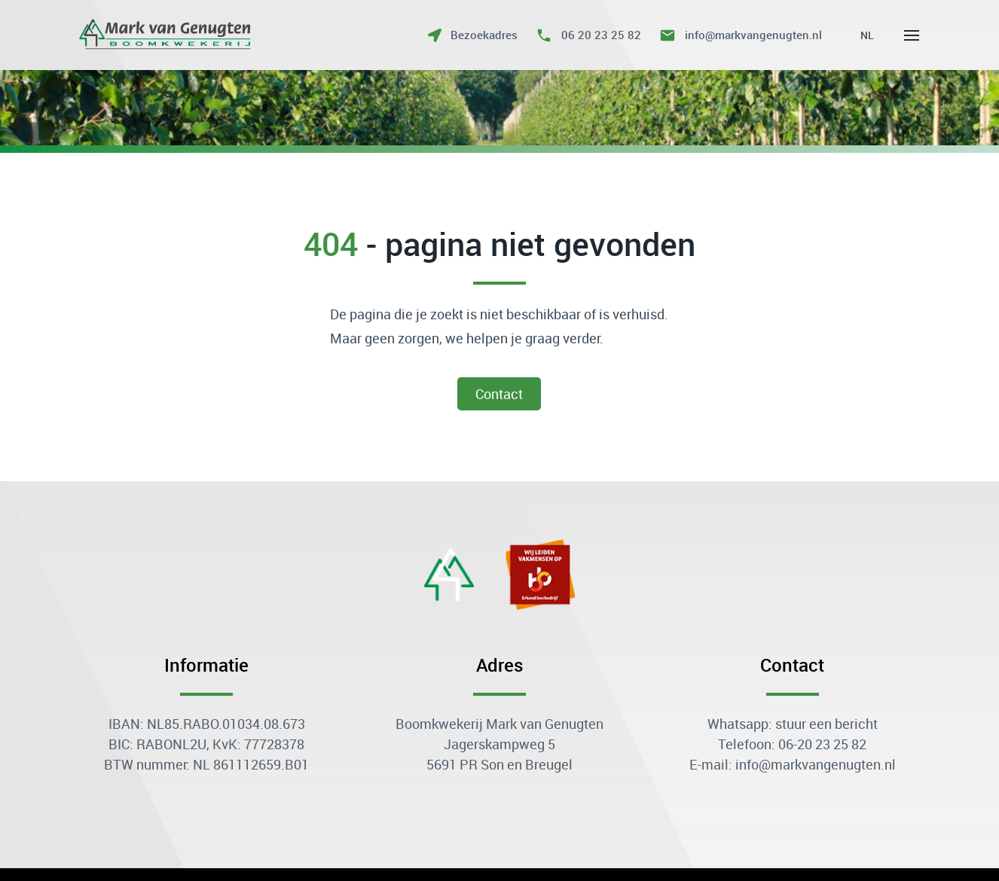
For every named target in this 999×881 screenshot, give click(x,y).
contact (500, 394)
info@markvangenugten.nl (753, 34)
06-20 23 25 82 (822, 744)
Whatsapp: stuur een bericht (792, 724)
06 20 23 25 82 (601, 34)
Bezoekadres (484, 34)
